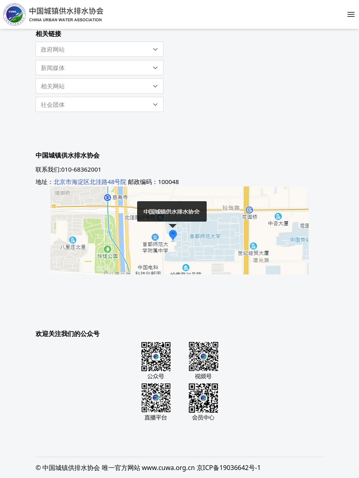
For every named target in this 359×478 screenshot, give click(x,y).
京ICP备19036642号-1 (229, 467)
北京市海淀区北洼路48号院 (90, 182)
